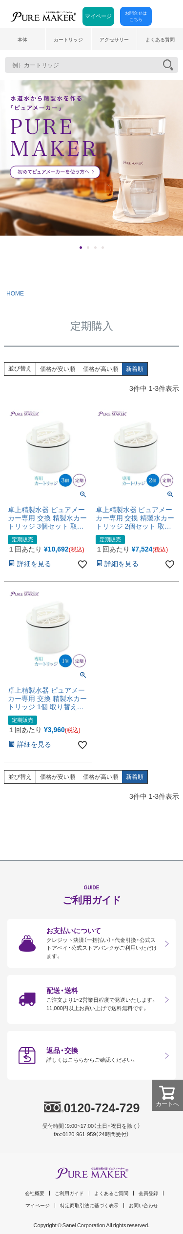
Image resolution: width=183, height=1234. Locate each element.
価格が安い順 (57, 369)
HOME (15, 293)
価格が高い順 (100, 369)
